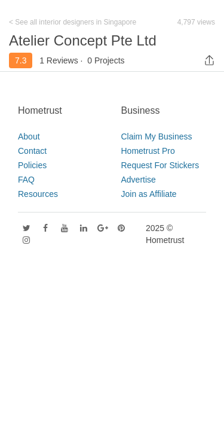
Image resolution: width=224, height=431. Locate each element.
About (29, 136)
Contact (32, 151)
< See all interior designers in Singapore (72, 22)
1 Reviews (58, 60)
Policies (32, 165)
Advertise (138, 179)
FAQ (26, 179)
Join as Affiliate (149, 194)
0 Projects (105, 60)
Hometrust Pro (148, 151)
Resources (38, 194)
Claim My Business (156, 136)
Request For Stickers (160, 165)
